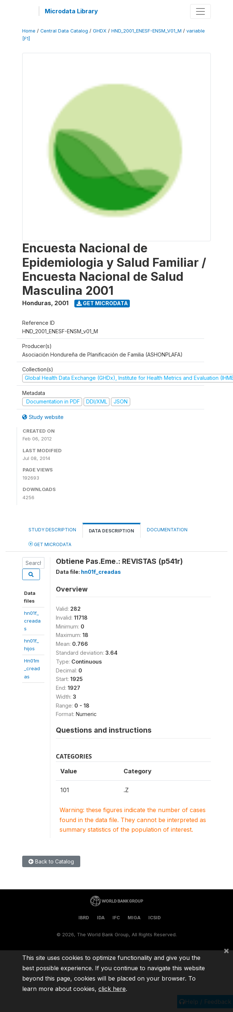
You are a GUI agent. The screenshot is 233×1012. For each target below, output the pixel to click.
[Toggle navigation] (200, 11)
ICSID (154, 917)
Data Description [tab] (111, 531)
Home (29, 31)
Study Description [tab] (52, 529)
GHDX (100, 31)
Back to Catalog (51, 861)
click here (112, 988)
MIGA (134, 917)
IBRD (83, 917)
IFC (116, 917)
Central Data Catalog (64, 31)
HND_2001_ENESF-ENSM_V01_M (146, 31)
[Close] (226, 950)
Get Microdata (102, 303)
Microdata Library (71, 11)
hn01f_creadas (32, 621)
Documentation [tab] (167, 529)
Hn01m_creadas (32, 668)
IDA (101, 917)
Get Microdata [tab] (49, 544)
